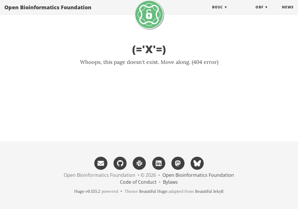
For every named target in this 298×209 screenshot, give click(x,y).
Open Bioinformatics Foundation (47, 13)
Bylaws (170, 182)
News (288, 12)
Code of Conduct (138, 182)
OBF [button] (259, 12)
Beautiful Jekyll (209, 191)
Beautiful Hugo (153, 191)
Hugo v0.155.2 (87, 191)
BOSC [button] (217, 12)
